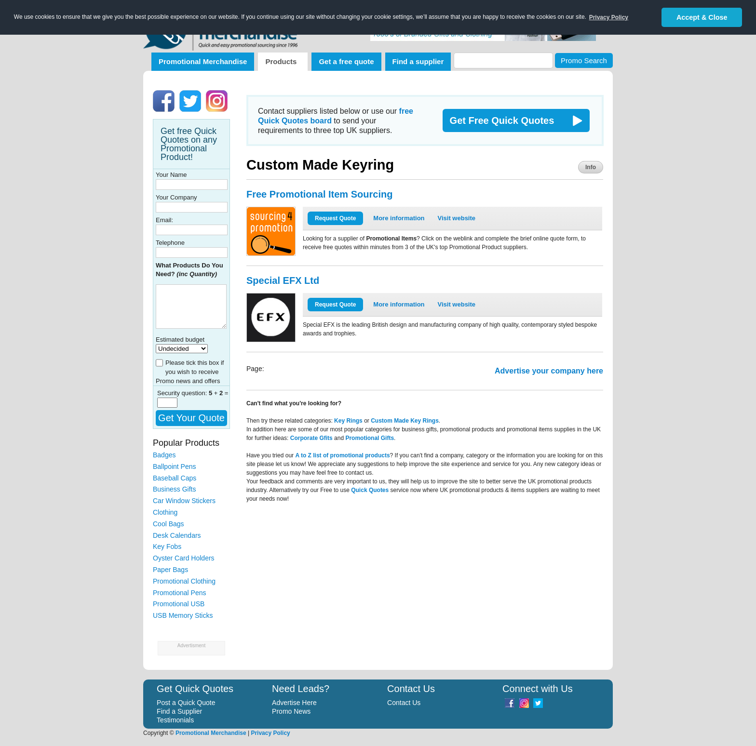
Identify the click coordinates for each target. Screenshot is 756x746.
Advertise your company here (549, 371)
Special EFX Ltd (282, 280)
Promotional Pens (179, 593)
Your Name (171, 174)
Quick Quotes (370, 490)
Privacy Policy (270, 733)
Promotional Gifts (369, 438)
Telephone (170, 242)
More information (398, 218)
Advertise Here (294, 702)
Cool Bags (168, 524)
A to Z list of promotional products (342, 455)
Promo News (291, 711)
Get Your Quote (191, 418)
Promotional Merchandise (203, 61)
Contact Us (403, 702)
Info (590, 167)
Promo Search (584, 60)
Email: (164, 220)
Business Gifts (174, 489)
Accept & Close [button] (702, 17)
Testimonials (175, 720)
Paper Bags (170, 569)
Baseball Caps (174, 478)
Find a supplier (418, 61)
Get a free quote (346, 61)
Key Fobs (167, 546)
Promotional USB (178, 604)
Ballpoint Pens (174, 466)
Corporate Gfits (311, 438)
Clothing (165, 512)
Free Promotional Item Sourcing (319, 194)
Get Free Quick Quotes (502, 120)
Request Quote (335, 218)
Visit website (457, 218)
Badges (164, 455)
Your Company (176, 197)
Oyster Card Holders (184, 558)
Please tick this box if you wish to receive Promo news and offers (190, 372)
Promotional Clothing (184, 581)
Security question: (183, 393)
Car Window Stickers (184, 501)
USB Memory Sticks (183, 615)
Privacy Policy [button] (608, 17)
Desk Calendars (177, 535)
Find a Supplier (179, 711)
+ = (219, 393)
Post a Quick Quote (186, 702)
